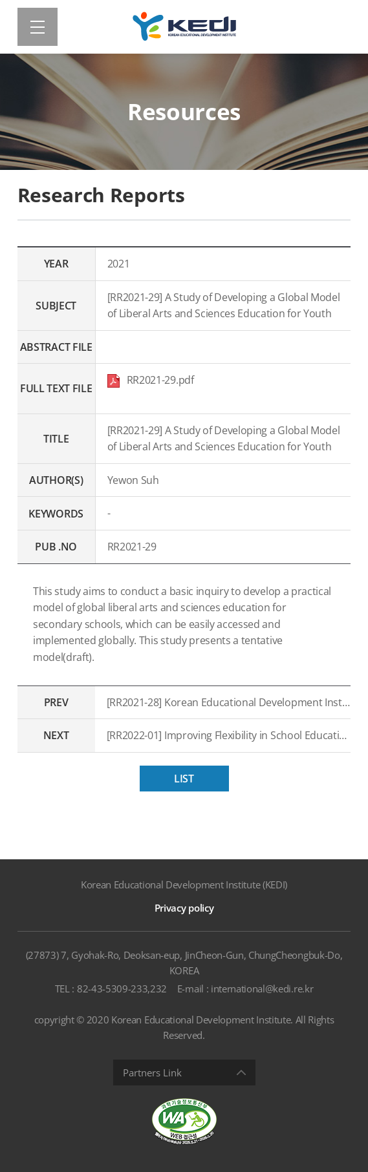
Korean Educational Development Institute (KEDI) (184, 884)
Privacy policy (184, 907)
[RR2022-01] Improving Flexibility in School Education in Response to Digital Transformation (229, 735)
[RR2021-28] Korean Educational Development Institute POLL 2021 (229, 702)
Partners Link (152, 1072)
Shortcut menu (0, 0)
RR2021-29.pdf (150, 380)
